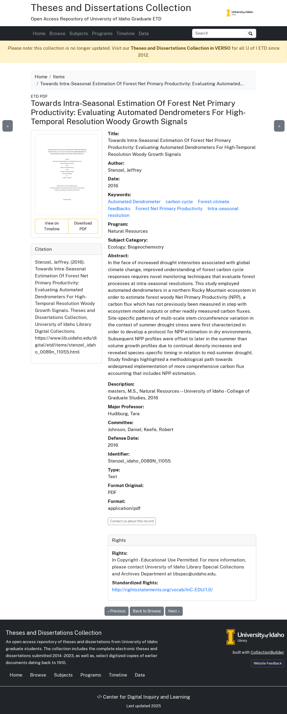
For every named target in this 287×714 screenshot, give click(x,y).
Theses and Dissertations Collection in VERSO (180, 48)
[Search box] (218, 33)
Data (144, 33)
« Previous (116, 611)
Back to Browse (147, 611)
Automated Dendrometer (134, 201)
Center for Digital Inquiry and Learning (143, 697)
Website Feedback (268, 663)
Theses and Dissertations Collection (111, 7)
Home (39, 33)
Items (59, 76)
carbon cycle (179, 201)
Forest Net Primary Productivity (169, 208)
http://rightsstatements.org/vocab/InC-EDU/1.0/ (162, 589)
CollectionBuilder (267, 652)
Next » (174, 611)
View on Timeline (51, 226)
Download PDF (83, 226)
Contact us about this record (132, 521)
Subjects (78, 33)
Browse (57, 33)
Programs (102, 33)
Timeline (126, 33)
